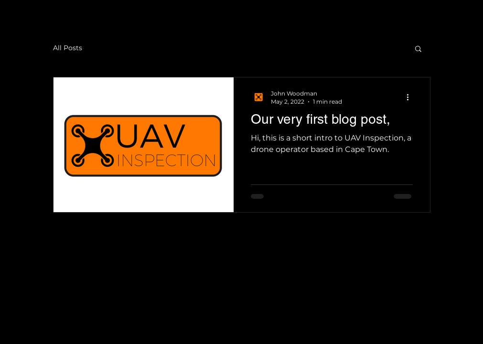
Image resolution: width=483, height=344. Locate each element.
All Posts (67, 47)
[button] (418, 49)
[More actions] (411, 97)
